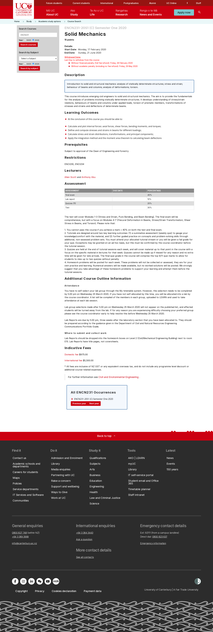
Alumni (152, 3)
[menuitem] (52, 12)
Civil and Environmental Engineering (118, 377)
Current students (81, 3)
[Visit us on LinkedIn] (31, 581)
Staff (198, 3)
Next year (94, 403)
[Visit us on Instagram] (23, 581)
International (106, 3)
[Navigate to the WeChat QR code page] (39, 581)
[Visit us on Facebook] (15, 581)
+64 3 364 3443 (84, 532)
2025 (29, 40)
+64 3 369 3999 (20, 536)
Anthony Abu (88, 177)
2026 (37, 40)
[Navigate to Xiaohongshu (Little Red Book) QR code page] (56, 581)
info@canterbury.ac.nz (24, 543)
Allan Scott (70, 177)
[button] (184, 12)
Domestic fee (71, 354)
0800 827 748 (19, 532)
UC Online (171, 3)
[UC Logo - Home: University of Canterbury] (23, 9)
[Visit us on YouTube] (48, 581)
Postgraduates (131, 3)
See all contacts (85, 557)
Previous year (79, 403)
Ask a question (84, 539)
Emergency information (153, 543)
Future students (54, 3)
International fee (73, 360)
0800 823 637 (159, 536)
